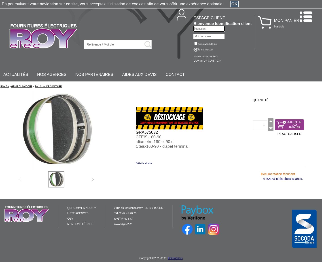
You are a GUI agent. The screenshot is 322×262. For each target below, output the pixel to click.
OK (234, 4)
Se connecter (205, 49)
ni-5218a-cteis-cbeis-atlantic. (283, 179)
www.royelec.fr (122, 224)
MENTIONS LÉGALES (80, 224)
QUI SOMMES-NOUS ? (81, 208)
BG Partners (175, 258)
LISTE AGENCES (78, 213)
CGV (70, 218)
